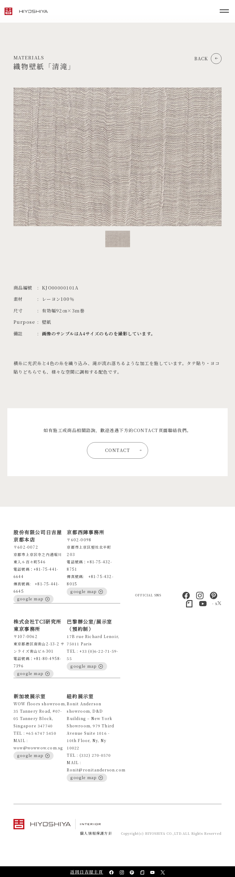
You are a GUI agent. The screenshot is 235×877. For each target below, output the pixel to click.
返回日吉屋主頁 (86, 872)
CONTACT (123, 450)
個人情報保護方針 (96, 833)
